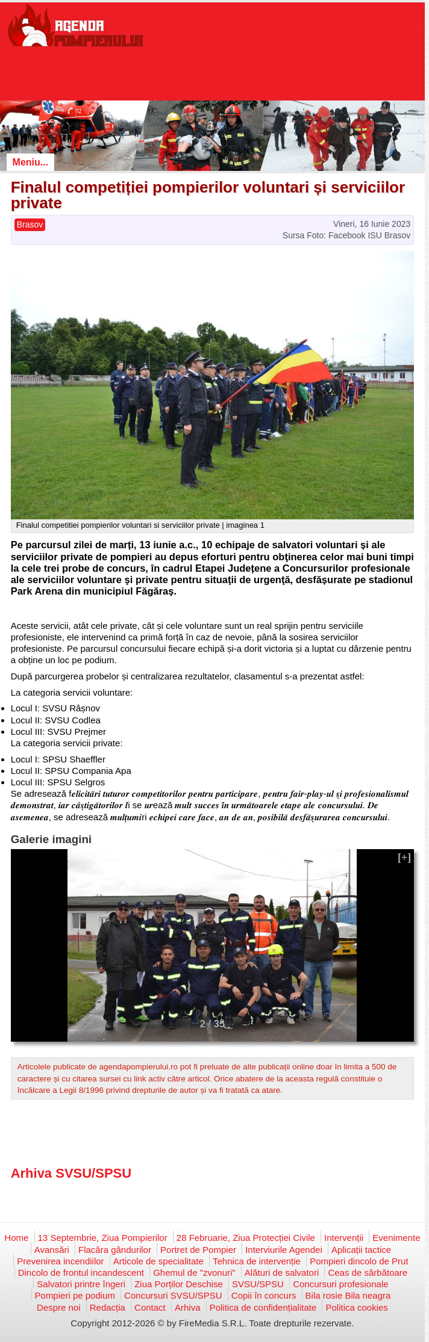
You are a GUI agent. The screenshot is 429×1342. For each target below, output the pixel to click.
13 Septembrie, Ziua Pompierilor (103, 1237)
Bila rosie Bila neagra (348, 1295)
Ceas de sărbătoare (367, 1272)
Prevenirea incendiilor (60, 1261)
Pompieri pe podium (75, 1295)
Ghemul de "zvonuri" (194, 1272)
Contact (150, 1307)
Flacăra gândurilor (114, 1250)
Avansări (51, 1250)
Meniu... (31, 162)
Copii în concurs (263, 1295)
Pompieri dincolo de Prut (359, 1261)
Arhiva (188, 1307)
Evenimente (396, 1237)
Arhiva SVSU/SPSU (71, 1173)
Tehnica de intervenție (257, 1261)
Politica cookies (356, 1307)
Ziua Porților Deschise (178, 1284)
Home (16, 1237)
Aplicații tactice (361, 1250)
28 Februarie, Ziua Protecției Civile (246, 1237)
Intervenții (343, 1237)
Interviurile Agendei (283, 1250)
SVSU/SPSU (258, 1284)
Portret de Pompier (198, 1250)
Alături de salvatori (282, 1272)
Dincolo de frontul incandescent (81, 1272)
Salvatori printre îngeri (81, 1284)
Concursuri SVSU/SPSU (173, 1295)
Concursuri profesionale (340, 1284)
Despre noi (59, 1307)
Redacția (107, 1307)
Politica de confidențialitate (263, 1307)
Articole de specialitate (158, 1261)
